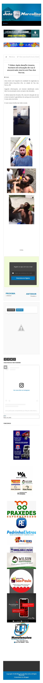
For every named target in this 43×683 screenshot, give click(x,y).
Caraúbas (6, 419)
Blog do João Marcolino (24, 674)
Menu (5, 23)
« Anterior (8, 296)
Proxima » (33, 296)
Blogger (26, 677)
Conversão (11, 310)
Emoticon (19, 310)
